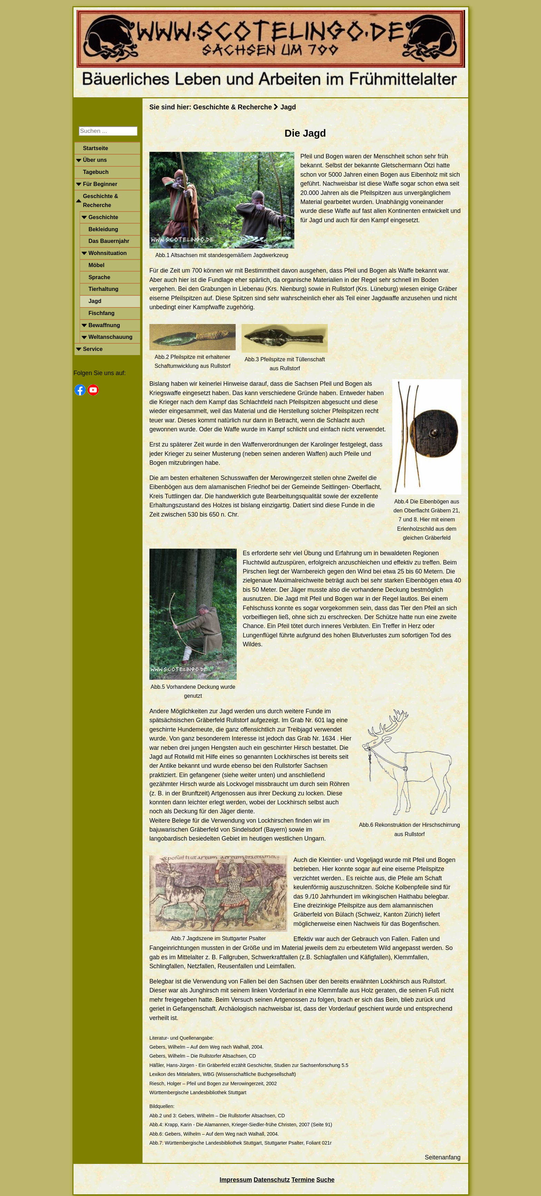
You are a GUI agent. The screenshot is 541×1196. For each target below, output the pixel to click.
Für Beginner (100, 184)
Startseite (95, 148)
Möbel (96, 265)
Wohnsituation (107, 253)
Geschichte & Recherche (100, 200)
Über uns (95, 160)
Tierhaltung (103, 289)
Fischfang (101, 313)
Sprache (99, 277)
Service (92, 349)
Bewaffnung (104, 325)
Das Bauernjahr (108, 241)
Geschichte (103, 217)
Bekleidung (103, 229)
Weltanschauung (110, 337)
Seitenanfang (443, 1157)
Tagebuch (95, 172)
